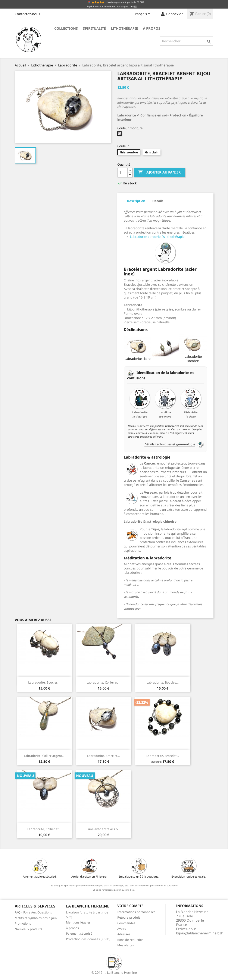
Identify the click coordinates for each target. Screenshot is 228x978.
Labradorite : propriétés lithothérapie (157, 236)
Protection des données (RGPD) (88, 939)
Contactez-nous (27, 14)
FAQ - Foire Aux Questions (33, 912)
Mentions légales (78, 922)
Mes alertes (125, 945)
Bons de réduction (130, 940)
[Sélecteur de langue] (143, 14)
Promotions (23, 923)
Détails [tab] (157, 201)
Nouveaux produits (28, 929)
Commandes (126, 923)
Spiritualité (94, 28)
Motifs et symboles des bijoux (36, 918)
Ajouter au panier (159, 172)
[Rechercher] (186, 41)
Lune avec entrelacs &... (104, 829)
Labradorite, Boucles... (44, 682)
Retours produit (128, 917)
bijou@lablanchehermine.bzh (199, 933)
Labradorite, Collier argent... (44, 756)
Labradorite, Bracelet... (103, 756)
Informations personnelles (136, 912)
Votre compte (130, 905)
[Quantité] (122, 172)
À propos (151, 28)
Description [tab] (136, 201)
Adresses (123, 934)
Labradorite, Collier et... (103, 682)
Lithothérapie (124, 28)
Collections (66, 28)
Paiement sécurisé (79, 933)
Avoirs (121, 929)
